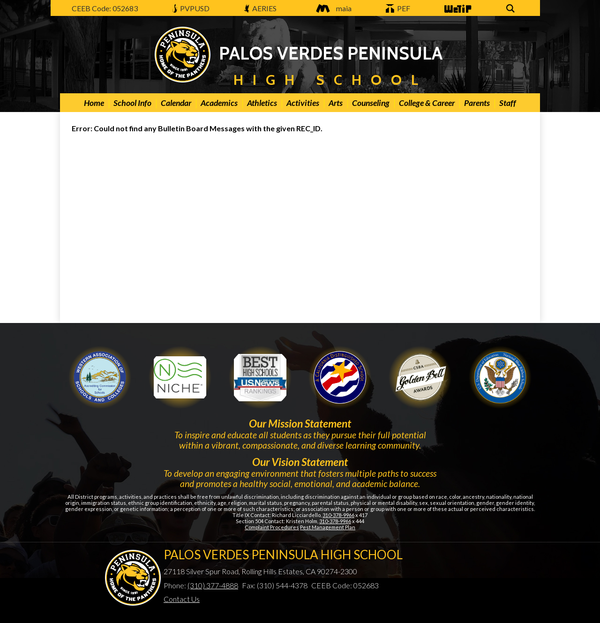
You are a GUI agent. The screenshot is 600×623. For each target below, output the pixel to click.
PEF (398, 8)
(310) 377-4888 (213, 585)
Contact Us (182, 598)
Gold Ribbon (420, 377)
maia (331, 8)
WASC (100, 377)
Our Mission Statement (300, 423)
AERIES (260, 8)
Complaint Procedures (272, 527)
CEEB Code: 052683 (105, 8)
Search (512, 9)
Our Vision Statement (300, 461)
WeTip (457, 9)
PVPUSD (191, 8)
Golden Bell (340, 377)
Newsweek (260, 377)
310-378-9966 (338, 515)
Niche (180, 377)
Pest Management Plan (327, 527)
